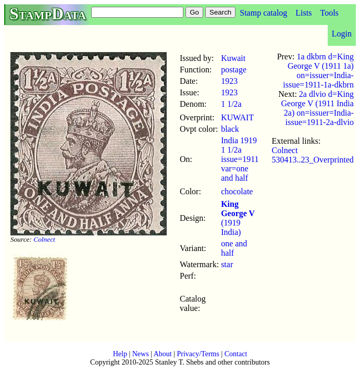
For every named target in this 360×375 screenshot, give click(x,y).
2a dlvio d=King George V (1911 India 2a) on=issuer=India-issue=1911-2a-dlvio (317, 108)
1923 (229, 81)
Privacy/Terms (198, 354)
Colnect (44, 239)
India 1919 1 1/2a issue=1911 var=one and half (239, 159)
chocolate (237, 191)
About (163, 354)
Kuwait (233, 58)
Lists (303, 12)
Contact (236, 354)
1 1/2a (231, 103)
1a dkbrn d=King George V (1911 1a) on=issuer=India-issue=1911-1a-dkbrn (318, 70)
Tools (329, 12)
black (230, 128)
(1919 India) (238, 217)
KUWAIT (237, 117)
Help (120, 354)
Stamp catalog (263, 12)
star (227, 264)
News (140, 354)
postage (233, 69)
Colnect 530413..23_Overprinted (313, 155)
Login (342, 33)
